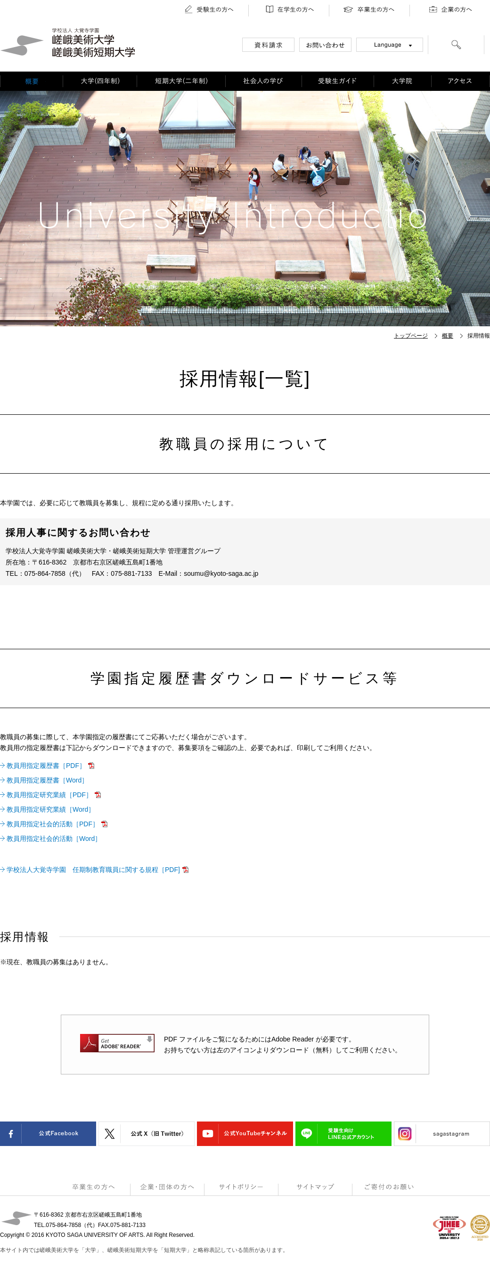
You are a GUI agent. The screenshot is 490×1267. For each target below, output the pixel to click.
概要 (447, 335)
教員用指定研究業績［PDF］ (49, 795)
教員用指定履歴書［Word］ (47, 780)
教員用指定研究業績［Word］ (51, 809)
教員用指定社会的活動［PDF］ (53, 824)
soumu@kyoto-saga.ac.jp (221, 573)
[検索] (456, 46)
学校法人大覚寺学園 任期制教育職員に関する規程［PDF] (93, 869)
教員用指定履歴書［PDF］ (46, 765)
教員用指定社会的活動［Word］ (54, 838)
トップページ (411, 335)
